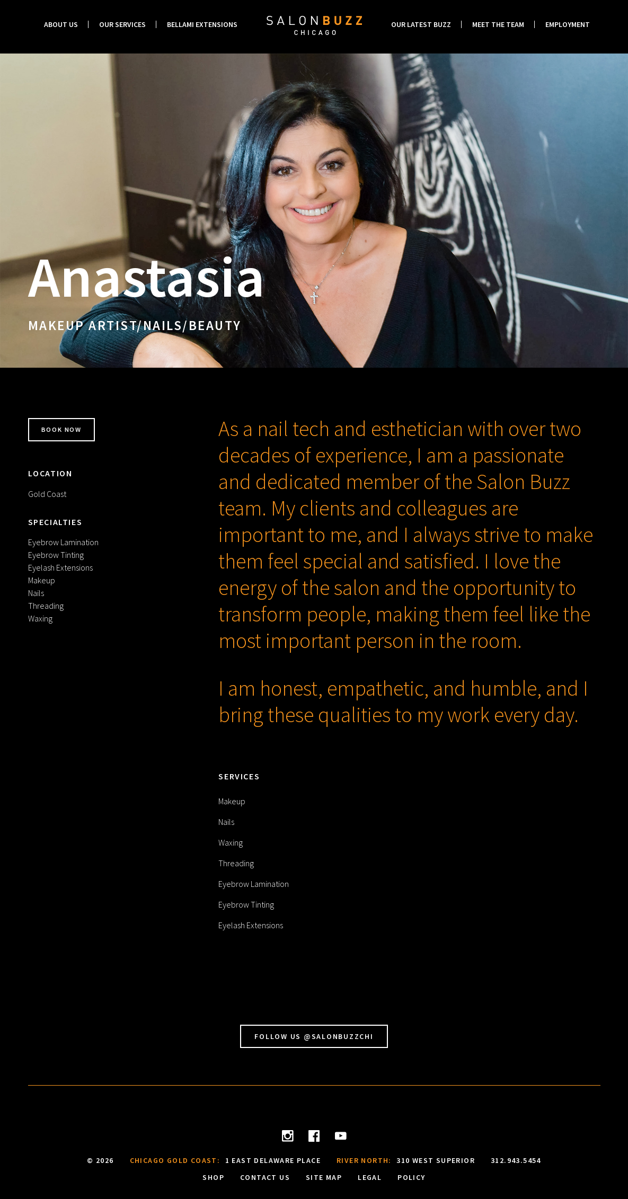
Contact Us (265, 1177)
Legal (370, 1177)
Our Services (122, 24)
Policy (411, 1177)
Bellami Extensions (202, 24)
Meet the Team (498, 24)
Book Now (68, 429)
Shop (213, 1177)
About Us (61, 24)
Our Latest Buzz (421, 24)
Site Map (324, 1177)
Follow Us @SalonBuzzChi (313, 1036)
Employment (567, 24)
